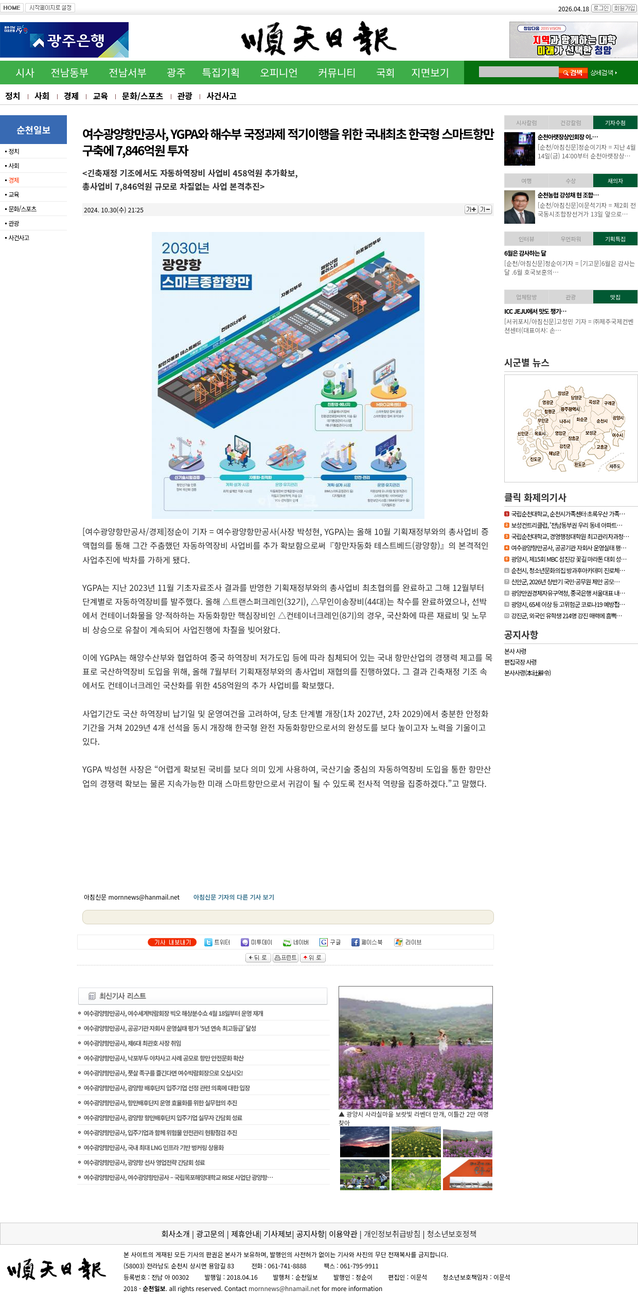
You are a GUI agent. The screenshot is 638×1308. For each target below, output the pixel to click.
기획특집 (615, 239)
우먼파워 (570, 239)
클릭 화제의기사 (535, 497)
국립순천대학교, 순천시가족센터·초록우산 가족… (568, 513)
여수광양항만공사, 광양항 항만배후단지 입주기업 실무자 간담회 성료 (162, 1117)
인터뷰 (526, 239)
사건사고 (221, 95)
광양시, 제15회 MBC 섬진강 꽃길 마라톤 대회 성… (568, 558)
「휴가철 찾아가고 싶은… (568, 311)
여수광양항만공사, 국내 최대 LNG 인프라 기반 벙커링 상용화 (153, 1147)
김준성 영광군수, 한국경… (568, 194)
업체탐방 (526, 297)
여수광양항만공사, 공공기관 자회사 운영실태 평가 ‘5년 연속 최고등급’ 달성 (169, 1028)
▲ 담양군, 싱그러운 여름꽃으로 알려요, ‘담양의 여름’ (407, 1113)
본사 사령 (515, 651)
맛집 (615, 297)
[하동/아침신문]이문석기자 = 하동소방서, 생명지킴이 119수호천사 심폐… (587, 151)
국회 (385, 72)
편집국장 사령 (520, 661)
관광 (185, 95)
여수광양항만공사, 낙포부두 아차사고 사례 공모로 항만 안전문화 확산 (163, 1057)
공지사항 (521, 634)
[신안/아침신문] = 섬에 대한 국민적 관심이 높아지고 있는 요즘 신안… (587, 325)
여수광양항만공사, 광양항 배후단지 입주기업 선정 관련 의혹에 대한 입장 (166, 1087)
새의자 (615, 180)
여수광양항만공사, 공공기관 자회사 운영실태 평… (568, 547)
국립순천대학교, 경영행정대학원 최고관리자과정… (570, 536)
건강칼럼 (570, 122)
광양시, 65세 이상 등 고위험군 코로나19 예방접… (568, 604)
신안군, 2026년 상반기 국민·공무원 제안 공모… (565, 581)
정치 (12, 95)
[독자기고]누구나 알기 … (567, 252)
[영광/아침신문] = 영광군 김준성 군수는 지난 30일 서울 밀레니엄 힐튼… (586, 209)
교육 (100, 95)
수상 (570, 180)
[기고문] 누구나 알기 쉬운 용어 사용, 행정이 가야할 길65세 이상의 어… (585, 267)
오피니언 (279, 72)
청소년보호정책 (452, 1233)
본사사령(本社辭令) (527, 672)
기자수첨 (615, 122)
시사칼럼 (526, 122)
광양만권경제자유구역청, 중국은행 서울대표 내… (568, 592)
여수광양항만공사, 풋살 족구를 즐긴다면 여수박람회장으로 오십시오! (162, 1072)
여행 (526, 180)
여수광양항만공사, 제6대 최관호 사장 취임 (132, 1042)
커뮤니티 (337, 72)
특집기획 (221, 72)
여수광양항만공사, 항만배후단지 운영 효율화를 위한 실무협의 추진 (160, 1102)
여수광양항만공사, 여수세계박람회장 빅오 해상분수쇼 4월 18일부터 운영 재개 (173, 1013)
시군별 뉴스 (527, 362)
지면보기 (430, 72)
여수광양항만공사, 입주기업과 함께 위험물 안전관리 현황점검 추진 (160, 1132)
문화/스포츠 (142, 95)
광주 (176, 72)
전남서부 (128, 72)
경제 (71, 95)
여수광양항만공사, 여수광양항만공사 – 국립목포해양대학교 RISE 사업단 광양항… (178, 1177)
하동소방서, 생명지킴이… (568, 136)
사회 (41, 95)
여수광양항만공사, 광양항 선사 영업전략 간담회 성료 (144, 1162)
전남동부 (69, 72)
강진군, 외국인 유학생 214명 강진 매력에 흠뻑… (566, 615)
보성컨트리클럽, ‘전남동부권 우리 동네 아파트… (566, 525)
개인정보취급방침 (392, 1233)
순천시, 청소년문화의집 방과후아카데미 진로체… (568, 570)
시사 (24, 72)
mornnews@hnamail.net (284, 1288)
